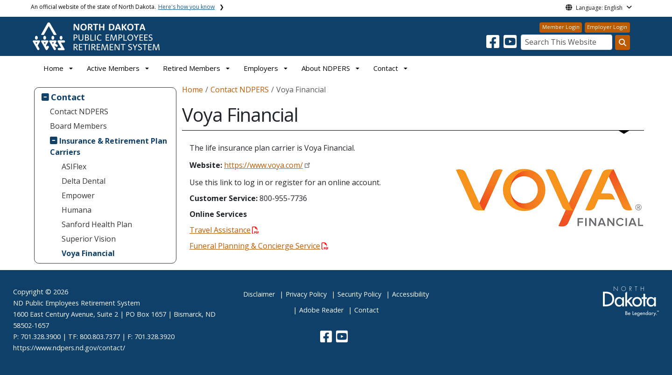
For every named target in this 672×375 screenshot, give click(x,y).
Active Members (113, 68)
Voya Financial (88, 253)
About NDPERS (325, 68)
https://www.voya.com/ (263, 165)
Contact (68, 97)
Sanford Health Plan (97, 224)
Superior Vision (89, 239)
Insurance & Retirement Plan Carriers (109, 146)
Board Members (78, 126)
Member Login (561, 26)
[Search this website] (622, 42)
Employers (261, 68)
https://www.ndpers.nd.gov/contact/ (69, 347)
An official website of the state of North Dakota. (123, 7)
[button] (493, 44)
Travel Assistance (224, 230)
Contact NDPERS (79, 111)
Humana (76, 210)
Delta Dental (83, 181)
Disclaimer (259, 294)
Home (53, 68)
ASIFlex (74, 166)
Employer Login (607, 26)
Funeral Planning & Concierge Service (259, 246)
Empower (78, 195)
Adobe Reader (321, 310)
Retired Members (191, 68)
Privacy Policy (306, 294)
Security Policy (359, 294)
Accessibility (410, 294)
